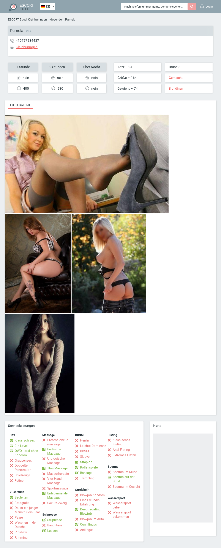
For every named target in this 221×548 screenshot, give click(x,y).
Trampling (87, 478)
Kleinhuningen (37, 19)
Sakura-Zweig (57, 503)
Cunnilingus (88, 524)
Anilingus (86, 530)
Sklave (85, 457)
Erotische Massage (54, 451)
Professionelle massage (57, 442)
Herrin (84, 440)
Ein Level (21, 446)
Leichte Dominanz (93, 446)
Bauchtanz (54, 525)
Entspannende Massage (57, 495)
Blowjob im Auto (92, 519)
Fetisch (20, 481)
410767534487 (27, 40)
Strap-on (86, 462)
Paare (19, 517)
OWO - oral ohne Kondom (26, 453)
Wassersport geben (122, 505)
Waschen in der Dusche (26, 525)
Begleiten (21, 497)
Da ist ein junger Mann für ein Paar (27, 510)
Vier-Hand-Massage (54, 481)
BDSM (84, 451)
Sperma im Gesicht (126, 487)
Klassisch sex (25, 440)
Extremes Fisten (124, 455)
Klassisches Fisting (121, 442)
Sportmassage (57, 488)
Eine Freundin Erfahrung (89, 502)
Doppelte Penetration (23, 468)
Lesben (52, 531)
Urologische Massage (56, 461)
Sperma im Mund (125, 472)
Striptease (54, 520)
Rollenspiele (89, 467)
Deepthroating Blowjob (90, 511)
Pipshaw (21, 532)
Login (206, 5)
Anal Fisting (121, 450)
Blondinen (176, 89)
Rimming (21, 538)
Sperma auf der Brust (123, 479)
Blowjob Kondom (92, 495)
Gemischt (176, 78)
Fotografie (22, 503)
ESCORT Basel (17, 19)
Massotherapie (58, 474)
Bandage (86, 473)
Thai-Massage (57, 468)
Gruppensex (23, 460)
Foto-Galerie (20, 105)
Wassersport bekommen (122, 514)
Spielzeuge (22, 475)
